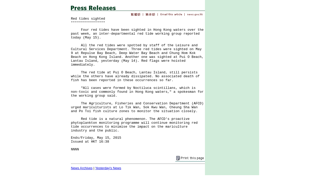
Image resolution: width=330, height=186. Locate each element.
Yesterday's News (108, 168)
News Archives (82, 168)
